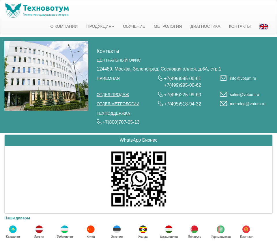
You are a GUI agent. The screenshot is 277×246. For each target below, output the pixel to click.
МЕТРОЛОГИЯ (168, 26)
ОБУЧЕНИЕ (134, 26)
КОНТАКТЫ (240, 26)
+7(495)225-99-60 (182, 94)
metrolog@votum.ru (247, 103)
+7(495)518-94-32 (182, 103)
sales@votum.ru (244, 94)
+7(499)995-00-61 (182, 78)
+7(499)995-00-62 (182, 85)
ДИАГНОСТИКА (205, 26)
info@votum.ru (243, 78)
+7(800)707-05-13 (121, 122)
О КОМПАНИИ (64, 26)
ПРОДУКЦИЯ (100, 26)
